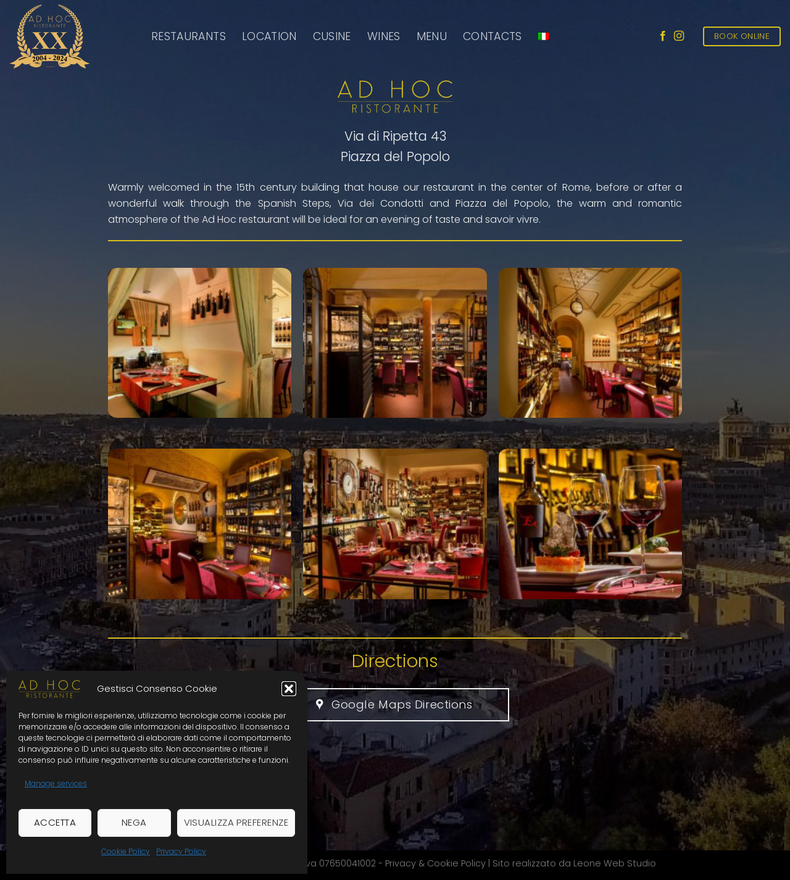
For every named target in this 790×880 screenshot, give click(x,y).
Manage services (56, 783)
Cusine (332, 36)
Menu (432, 36)
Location (269, 36)
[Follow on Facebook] (663, 36)
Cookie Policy (125, 851)
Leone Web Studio (614, 863)
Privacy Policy (181, 851)
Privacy (400, 863)
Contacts (492, 36)
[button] (289, 689)
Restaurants (188, 36)
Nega (134, 822)
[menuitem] (543, 36)
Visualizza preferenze (236, 822)
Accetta (55, 822)
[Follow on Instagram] (679, 36)
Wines (384, 36)
